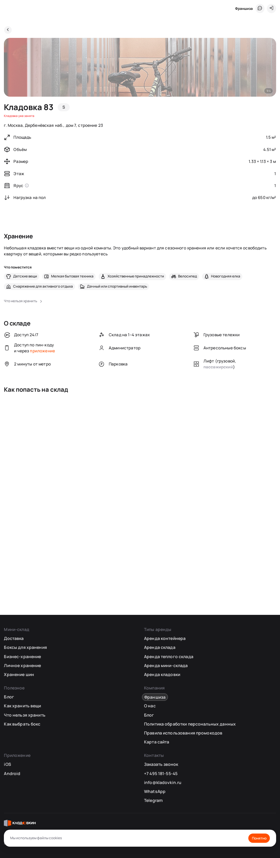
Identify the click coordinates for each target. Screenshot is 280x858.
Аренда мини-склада (166, 665)
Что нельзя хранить (24, 715)
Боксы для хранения (25, 647)
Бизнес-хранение (22, 656)
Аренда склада (159, 647)
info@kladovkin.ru (162, 782)
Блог (9, 697)
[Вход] (271, 8)
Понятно (259, 838)
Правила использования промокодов (183, 733)
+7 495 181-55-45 (161, 773)
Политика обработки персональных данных (190, 724)
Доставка (14, 638)
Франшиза (244, 8)
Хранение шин (19, 674)
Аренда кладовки (162, 674)
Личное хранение (22, 665)
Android (12, 773)
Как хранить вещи (22, 706)
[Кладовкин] (8, 8)
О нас (150, 706)
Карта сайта (156, 742)
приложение (42, 351)
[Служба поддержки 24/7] (259, 8)
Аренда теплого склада (168, 656)
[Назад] (8, 30)
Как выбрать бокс (22, 724)
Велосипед (187, 276)
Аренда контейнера (165, 638)
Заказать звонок (161, 764)
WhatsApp (155, 791)
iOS (7, 764)
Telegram (153, 800)
